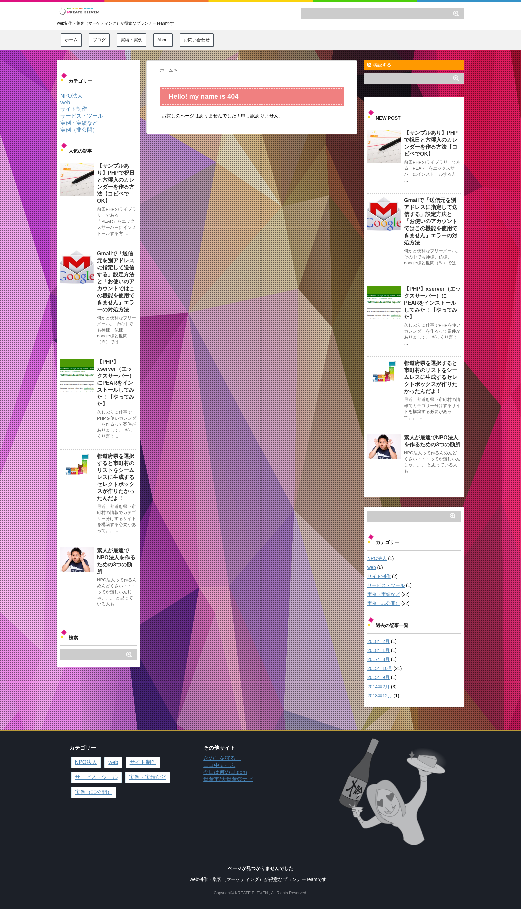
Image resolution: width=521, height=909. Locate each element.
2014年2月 (378, 686)
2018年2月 (378, 641)
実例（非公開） (383, 603)
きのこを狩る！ (222, 758)
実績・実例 (131, 39)
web (371, 567)
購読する (379, 64)
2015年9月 (378, 677)
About (163, 39)
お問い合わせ (197, 39)
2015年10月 (379, 668)
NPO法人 (377, 558)
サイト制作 (379, 576)
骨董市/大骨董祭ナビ (228, 779)
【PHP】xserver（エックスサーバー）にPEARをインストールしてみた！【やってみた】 (432, 303)
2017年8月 (378, 659)
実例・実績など (383, 594)
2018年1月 (378, 650)
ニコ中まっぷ (219, 765)
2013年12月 (379, 695)
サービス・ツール (386, 585)
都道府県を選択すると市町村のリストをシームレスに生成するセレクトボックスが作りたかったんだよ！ (430, 377)
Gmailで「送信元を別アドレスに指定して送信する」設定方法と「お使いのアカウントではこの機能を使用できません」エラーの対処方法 (430, 221)
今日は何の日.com (225, 772)
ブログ (99, 39)
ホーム (71, 39)
